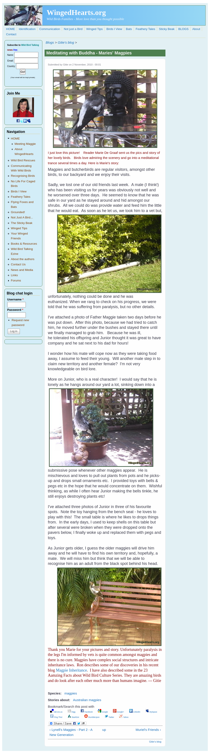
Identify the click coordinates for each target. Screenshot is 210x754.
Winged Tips (94, 29)
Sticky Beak (166, 29)
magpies (70, 693)
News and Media (22, 270)
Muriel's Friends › (148, 730)
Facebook (87, 712)
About (196, 29)
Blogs (50, 42)
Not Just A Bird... (22, 217)
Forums (16, 280)
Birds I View (114, 29)
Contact (11, 34)
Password (15, 309)
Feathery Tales (145, 29)
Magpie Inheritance (71, 670)
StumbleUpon (91, 717)
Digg (71, 712)
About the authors (22, 259)
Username (15, 299)
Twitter (109, 717)
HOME (10, 29)
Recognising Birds (23, 175)
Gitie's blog (66, 42)
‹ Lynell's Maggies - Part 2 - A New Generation (71, 732)
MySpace (151, 712)
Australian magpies (87, 700)
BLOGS (183, 29)
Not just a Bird (73, 29)
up (104, 730)
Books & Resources (24, 243)
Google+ (118, 712)
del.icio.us (56, 712)
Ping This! (56, 717)
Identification (27, 29)
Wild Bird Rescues (23, 160)
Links (14, 275)
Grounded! (18, 212)
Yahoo (123, 717)
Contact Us (18, 264)
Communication (49, 29)
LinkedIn (134, 712)
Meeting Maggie (25, 143)
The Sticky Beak (21, 223)
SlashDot (73, 717)
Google (103, 712)
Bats (129, 29)
